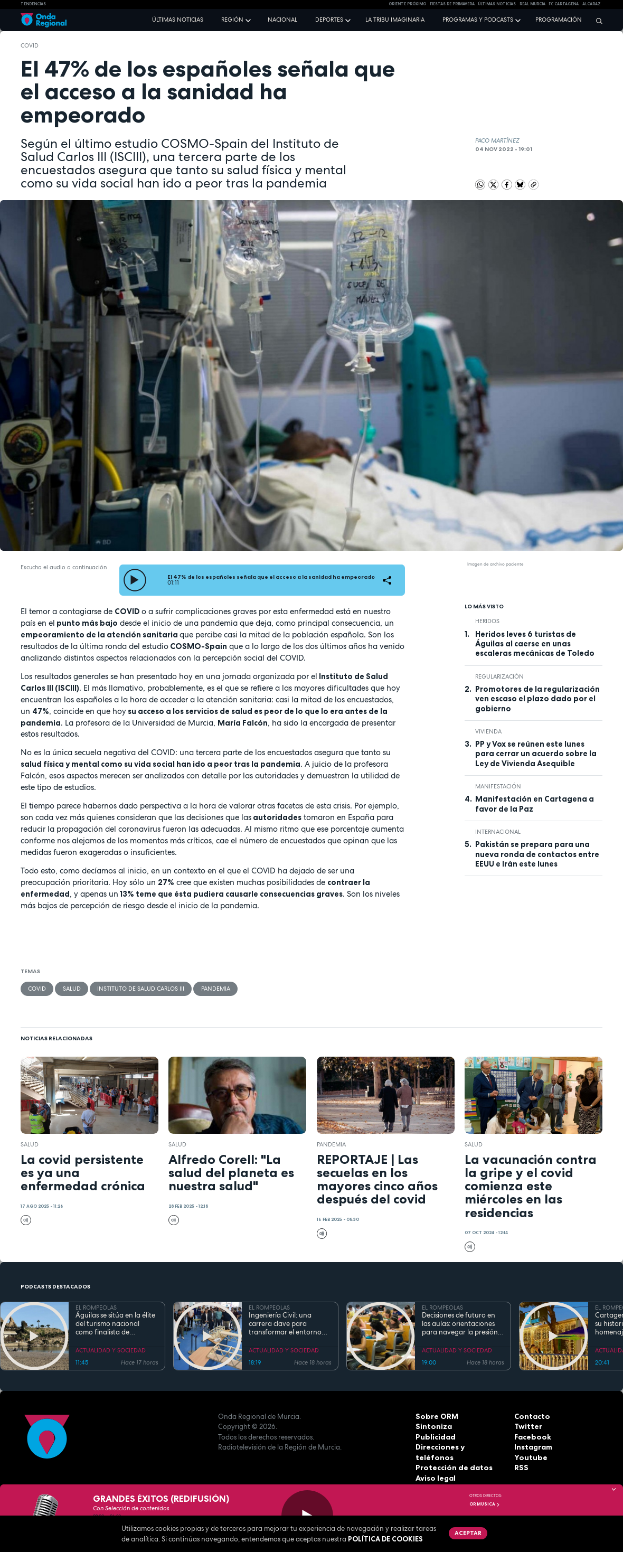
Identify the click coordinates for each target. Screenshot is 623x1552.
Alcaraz (591, 4)
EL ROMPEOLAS (96, 1307)
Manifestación (498, 786)
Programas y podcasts (477, 19)
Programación (558, 19)
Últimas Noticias (497, 4)
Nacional (282, 19)
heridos (487, 621)
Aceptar (467, 1532)
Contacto (531, 1416)
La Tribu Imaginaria (394, 19)
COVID (30, 45)
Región (232, 19)
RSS (520, 1467)
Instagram (532, 1447)
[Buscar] (596, 20)
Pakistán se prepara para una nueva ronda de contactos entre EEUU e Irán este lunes (537, 854)
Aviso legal (435, 1467)
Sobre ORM (435, 1416)
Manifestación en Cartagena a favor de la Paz (534, 803)
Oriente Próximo (407, 4)
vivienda (488, 731)
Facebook (531, 1436)
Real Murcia (532, 4)
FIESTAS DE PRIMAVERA (452, 4)
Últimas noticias (177, 19)
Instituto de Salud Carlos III (140, 988)
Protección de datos (452, 1457)
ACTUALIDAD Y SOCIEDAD (110, 1350)
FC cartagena (564, 4)
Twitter (527, 1426)
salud (71, 988)
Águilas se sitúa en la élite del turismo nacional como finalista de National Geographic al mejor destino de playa (115, 1324)
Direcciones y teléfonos (457, 1447)
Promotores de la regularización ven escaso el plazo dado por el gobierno (537, 698)
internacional (498, 831)
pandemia (214, 988)
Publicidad (434, 1436)
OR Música (484, 1504)
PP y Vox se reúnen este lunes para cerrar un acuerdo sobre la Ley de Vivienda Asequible (536, 753)
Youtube (529, 1457)
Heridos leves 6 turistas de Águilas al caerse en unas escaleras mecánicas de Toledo (534, 644)
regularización (499, 676)
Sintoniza (432, 1426)
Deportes (329, 19)
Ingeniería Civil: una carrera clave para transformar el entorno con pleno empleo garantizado (285, 1324)
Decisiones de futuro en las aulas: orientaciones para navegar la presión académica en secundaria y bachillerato (462, 1324)
